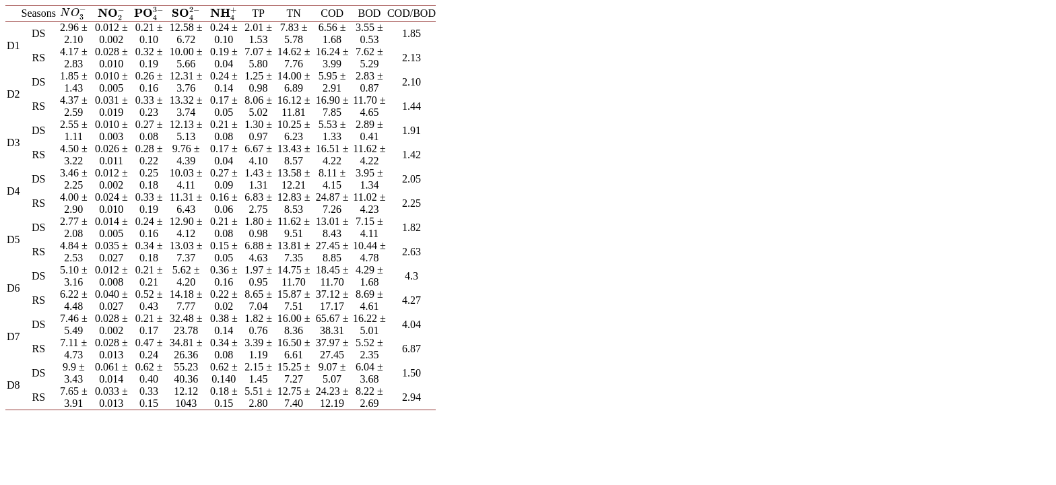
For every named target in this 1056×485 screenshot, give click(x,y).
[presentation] (73, 12)
